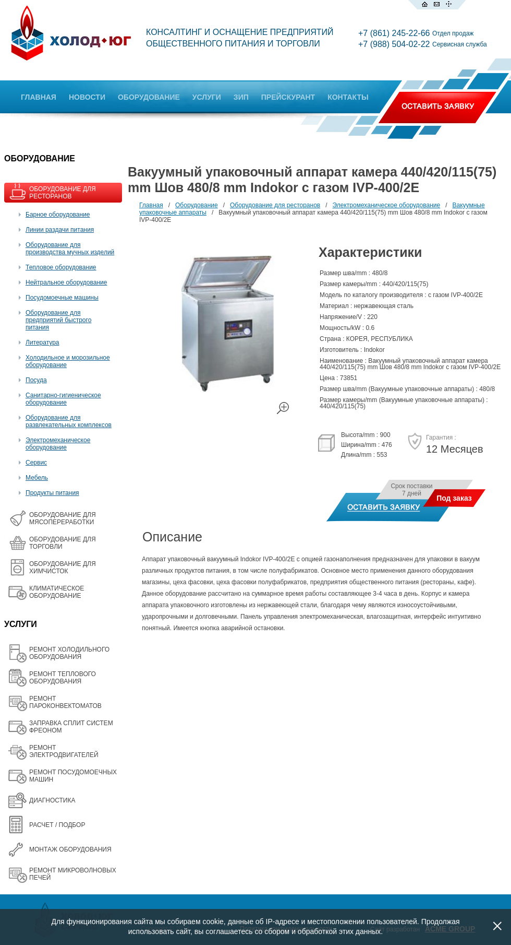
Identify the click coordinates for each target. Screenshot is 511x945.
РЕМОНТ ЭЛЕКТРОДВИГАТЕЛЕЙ (64, 751)
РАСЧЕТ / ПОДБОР (57, 825)
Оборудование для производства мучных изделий (70, 248)
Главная (151, 205)
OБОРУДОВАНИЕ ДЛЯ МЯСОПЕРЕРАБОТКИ (62, 518)
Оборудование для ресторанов (275, 205)
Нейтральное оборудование (66, 282)
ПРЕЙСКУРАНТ (288, 97)
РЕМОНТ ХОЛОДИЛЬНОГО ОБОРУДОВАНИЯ (69, 653)
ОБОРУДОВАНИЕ (149, 97)
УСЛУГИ (206, 97)
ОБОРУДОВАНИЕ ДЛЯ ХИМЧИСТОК (62, 567)
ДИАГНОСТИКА (52, 800)
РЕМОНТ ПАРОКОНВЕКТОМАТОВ (65, 702)
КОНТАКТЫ (347, 97)
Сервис (36, 462)
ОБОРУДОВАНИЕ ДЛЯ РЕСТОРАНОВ (62, 192)
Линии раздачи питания (60, 229)
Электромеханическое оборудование (58, 443)
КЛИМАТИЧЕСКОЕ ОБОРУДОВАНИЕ (56, 592)
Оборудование (196, 205)
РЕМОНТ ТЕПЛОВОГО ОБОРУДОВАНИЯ (62, 677)
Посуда (36, 380)
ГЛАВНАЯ (38, 97)
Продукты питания (52, 493)
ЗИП (241, 97)
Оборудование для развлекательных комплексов (69, 421)
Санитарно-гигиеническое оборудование (63, 399)
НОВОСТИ (87, 97)
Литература (42, 342)
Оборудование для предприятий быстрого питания (58, 320)
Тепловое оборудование (61, 267)
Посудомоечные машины (62, 297)
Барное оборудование (58, 214)
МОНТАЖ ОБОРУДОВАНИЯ (70, 849)
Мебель (37, 477)
